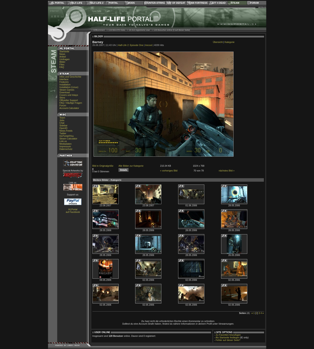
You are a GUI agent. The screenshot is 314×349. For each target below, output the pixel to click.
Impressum (65, 146)
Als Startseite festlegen (227, 337)
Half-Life (76, 3)
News (62, 54)
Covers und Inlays (69, 95)
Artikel (63, 56)
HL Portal (57, 3)
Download (65, 92)
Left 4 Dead (218, 3)
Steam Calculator (68, 138)
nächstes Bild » (226, 170)
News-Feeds (66, 130)
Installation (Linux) (69, 87)
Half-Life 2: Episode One (130, 45)
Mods (131, 3)
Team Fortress (197, 3)
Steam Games (67, 89)
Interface (64, 79)
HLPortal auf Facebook (73, 210)
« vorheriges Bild (168, 170)
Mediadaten (66, 143)
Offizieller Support (69, 100)
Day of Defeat (176, 3)
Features (64, 82)
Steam (235, 3)
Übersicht (218, 42)
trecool (148, 45)
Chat (62, 123)
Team (62, 117)
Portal (113, 3)
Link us (63, 141)
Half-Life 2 (96, 3)
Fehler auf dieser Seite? (228, 340)
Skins (62, 97)
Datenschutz (66, 149)
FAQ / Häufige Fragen (71, 103)
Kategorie (230, 42)
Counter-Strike (154, 3)
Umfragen (65, 59)
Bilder (62, 62)
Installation (65, 84)
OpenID (64, 128)
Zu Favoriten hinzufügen (228, 335)
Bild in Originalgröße (103, 165)
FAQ (62, 67)
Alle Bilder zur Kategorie (131, 165)
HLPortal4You (67, 136)
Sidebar (64, 125)
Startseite (64, 51)
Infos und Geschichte (70, 76)
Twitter (63, 133)
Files (62, 64)
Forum (254, 3)
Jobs (62, 120)
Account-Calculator (69, 108)
